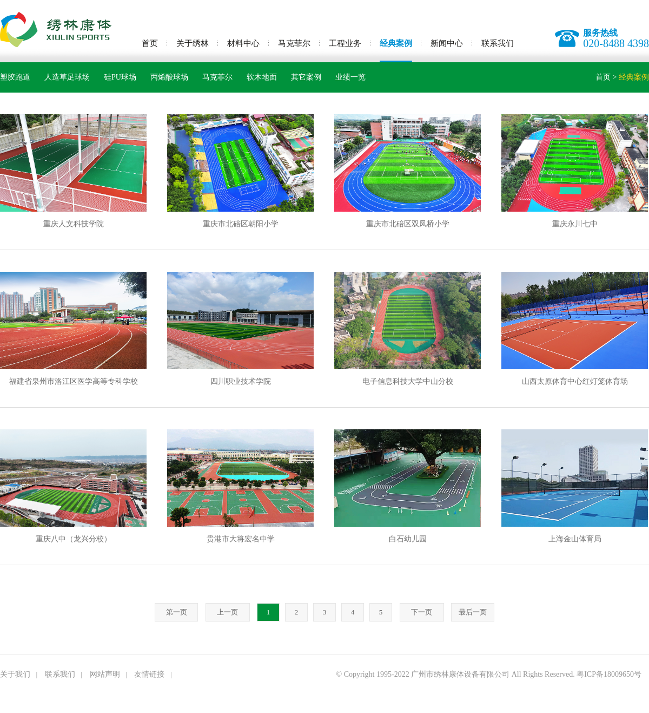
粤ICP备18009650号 (609, 674)
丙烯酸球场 (169, 77)
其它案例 (306, 77)
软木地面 (262, 77)
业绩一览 (350, 77)
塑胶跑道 (15, 77)
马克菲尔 (294, 43)
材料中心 (243, 43)
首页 (150, 43)
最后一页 (473, 612)
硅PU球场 (120, 77)
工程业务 (345, 43)
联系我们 (497, 43)
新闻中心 (447, 43)
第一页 (176, 612)
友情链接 (149, 674)
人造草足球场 (67, 77)
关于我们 (15, 674)
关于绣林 (192, 43)
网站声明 (105, 674)
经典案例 (396, 43)
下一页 (421, 612)
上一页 (227, 612)
